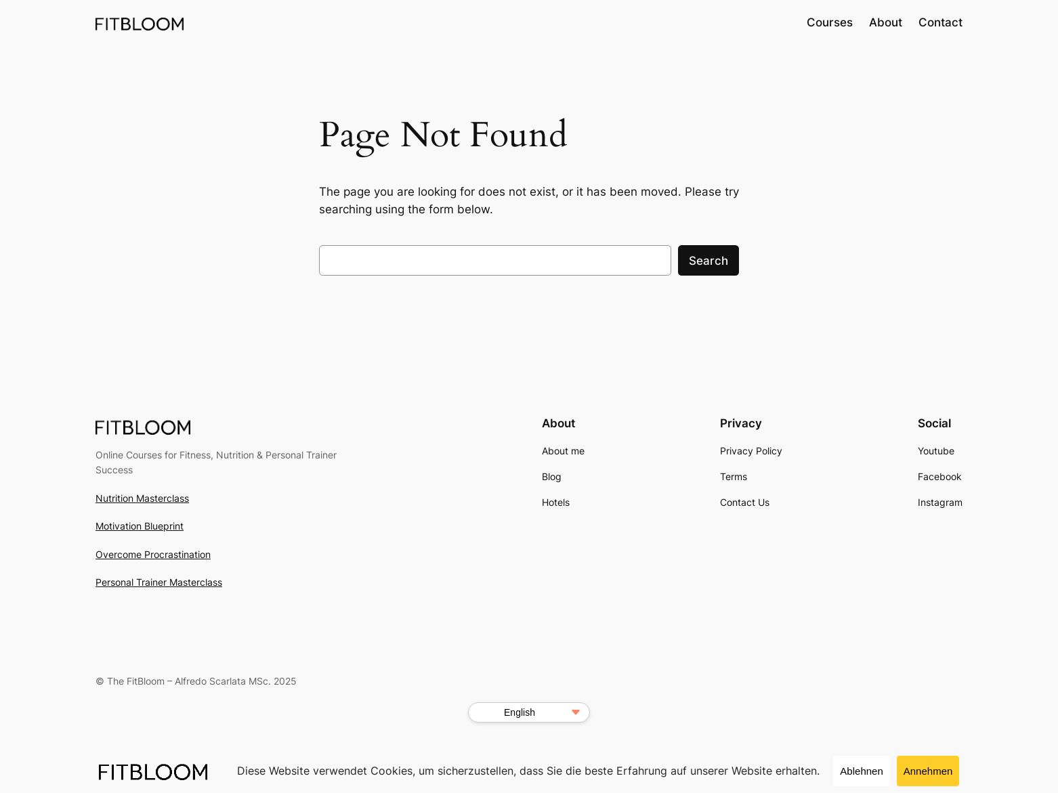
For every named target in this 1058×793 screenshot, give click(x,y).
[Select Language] (529, 712)
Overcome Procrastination (153, 554)
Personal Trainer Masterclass (159, 582)
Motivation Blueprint (140, 526)
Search (708, 260)
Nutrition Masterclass (142, 498)
